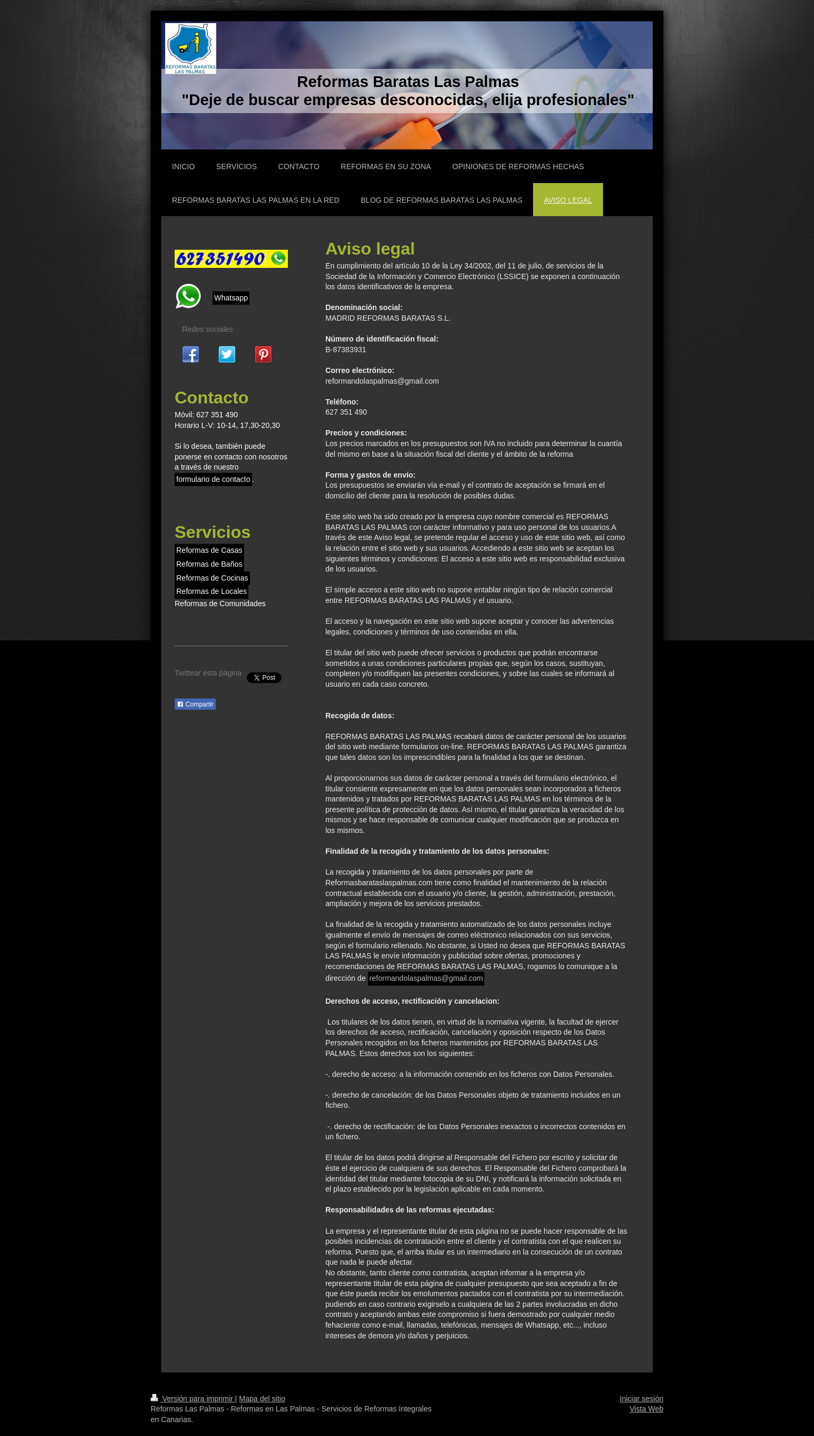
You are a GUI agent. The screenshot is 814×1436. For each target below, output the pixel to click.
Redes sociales (207, 329)
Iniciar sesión (641, 1398)
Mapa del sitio (262, 1398)
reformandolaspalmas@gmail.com (426, 978)
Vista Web (646, 1409)
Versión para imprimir (193, 1398)
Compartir (195, 704)
